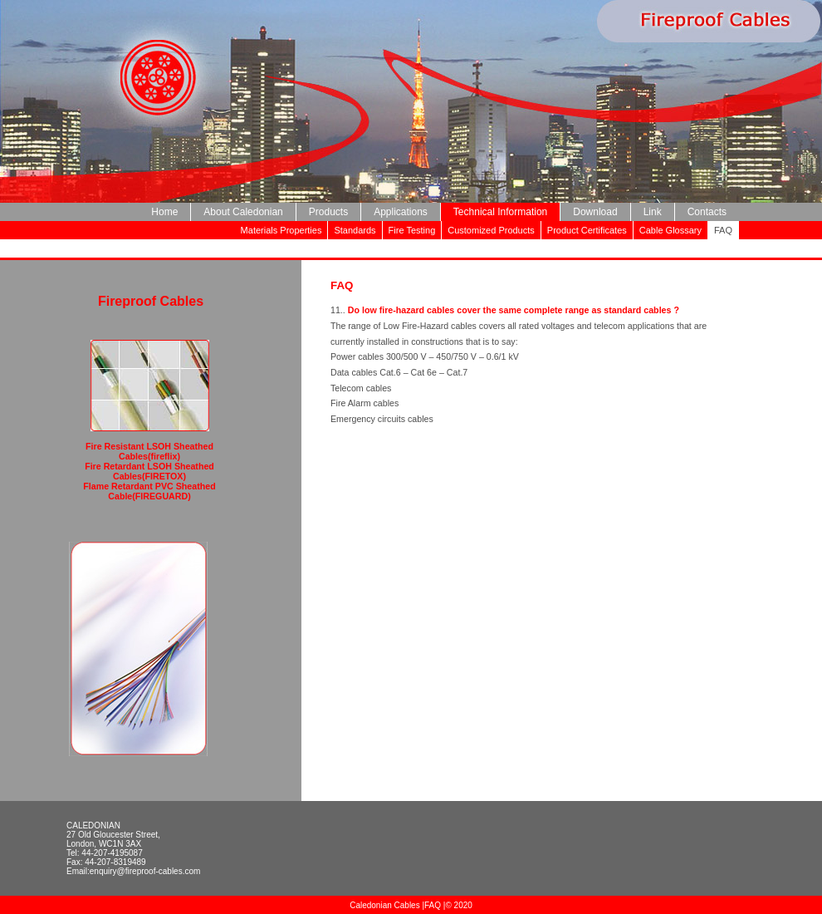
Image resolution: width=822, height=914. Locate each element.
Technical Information (500, 212)
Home (164, 212)
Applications (401, 212)
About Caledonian (242, 212)
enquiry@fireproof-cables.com (145, 871)
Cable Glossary (670, 230)
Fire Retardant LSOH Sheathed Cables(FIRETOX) (149, 471)
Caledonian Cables (386, 905)
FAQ (432, 905)
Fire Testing (412, 230)
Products (328, 212)
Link (652, 212)
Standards (354, 230)
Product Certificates (587, 230)
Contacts (707, 212)
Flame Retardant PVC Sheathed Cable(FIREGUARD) (149, 491)
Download (595, 212)
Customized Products (491, 230)
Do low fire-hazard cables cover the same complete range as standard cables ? (513, 310)
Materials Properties (281, 230)
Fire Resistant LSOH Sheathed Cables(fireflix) (149, 451)
